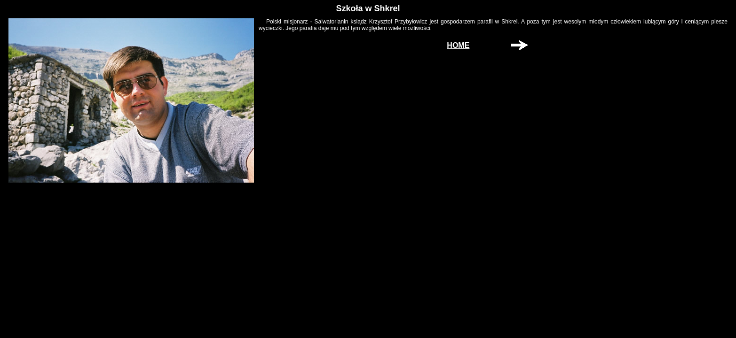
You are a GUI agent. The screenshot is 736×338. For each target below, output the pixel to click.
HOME (458, 45)
